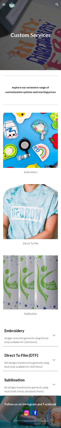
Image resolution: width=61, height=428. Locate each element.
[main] (30, 35)
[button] (4, 4)
